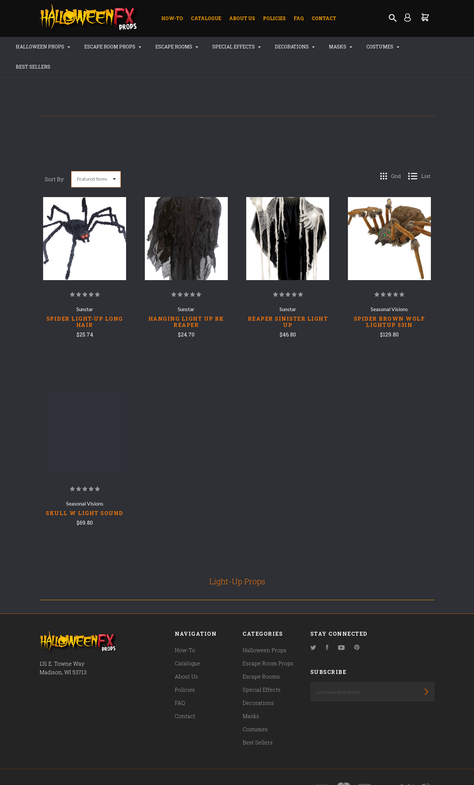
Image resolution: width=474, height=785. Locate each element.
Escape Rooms (169, 47)
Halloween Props (36, 47)
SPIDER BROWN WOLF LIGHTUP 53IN (389, 301)
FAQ (299, 18)
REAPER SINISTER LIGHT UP (288, 301)
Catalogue (206, 18)
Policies (274, 18)
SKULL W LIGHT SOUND (84, 492)
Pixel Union (109, 767)
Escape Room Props (105, 47)
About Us (242, 18)
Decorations (288, 47)
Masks (333, 47)
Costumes (375, 47)
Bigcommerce (179, 767)
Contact (324, 18)
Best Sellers (424, 47)
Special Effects (229, 47)
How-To (172, 18)
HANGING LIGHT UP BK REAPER (186, 301)
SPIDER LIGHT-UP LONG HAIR (84, 301)
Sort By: (55, 159)
